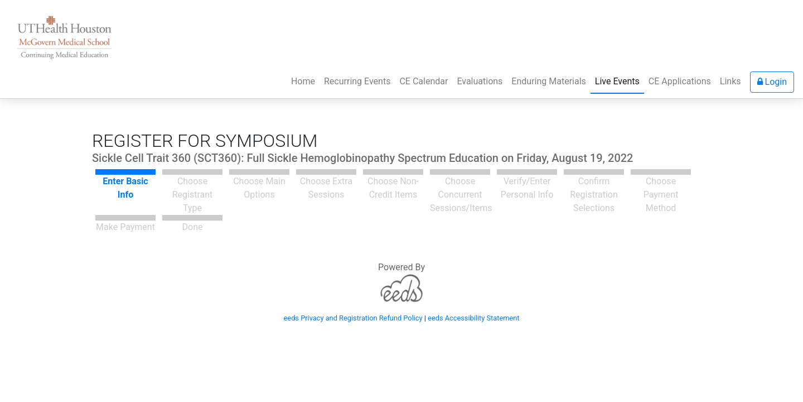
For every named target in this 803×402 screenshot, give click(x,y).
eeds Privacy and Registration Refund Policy (353, 318)
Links (730, 81)
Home (305, 80)
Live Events (617, 81)
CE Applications (680, 81)
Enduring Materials (548, 81)
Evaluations (479, 81)
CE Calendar (423, 81)
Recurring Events (357, 81)
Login (772, 81)
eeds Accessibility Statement (473, 318)
